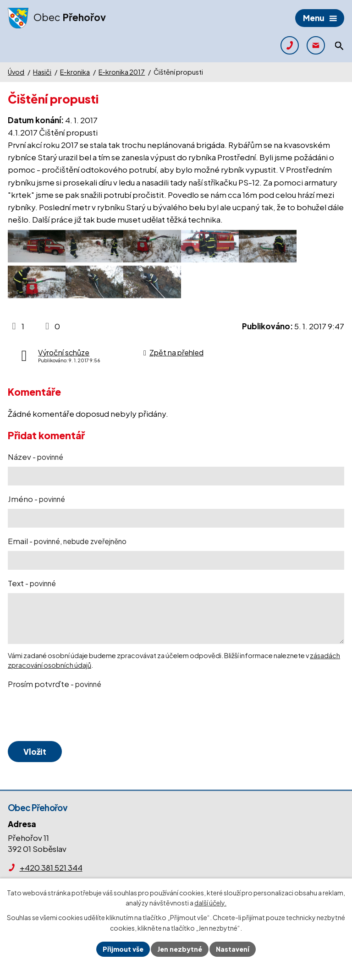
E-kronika (75, 72)
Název (35, 457)
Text (32, 583)
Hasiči (42, 72)
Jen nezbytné (179, 949)
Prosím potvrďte (54, 684)
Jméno (36, 499)
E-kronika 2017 (122, 72)
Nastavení (232, 949)
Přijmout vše (123, 949)
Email (67, 541)
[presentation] (75, 715)
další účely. (210, 903)
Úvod (16, 72)
